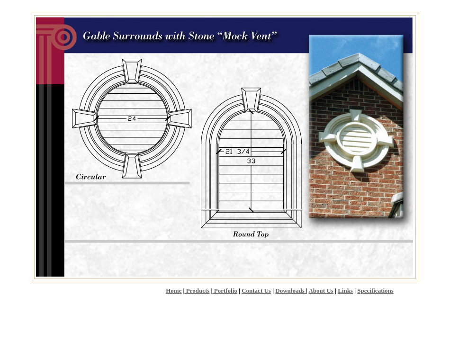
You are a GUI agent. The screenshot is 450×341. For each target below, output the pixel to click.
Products (196, 290)
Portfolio (224, 290)
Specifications (375, 290)
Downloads (290, 290)
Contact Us (256, 290)
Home (173, 290)
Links (345, 290)
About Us (320, 290)
